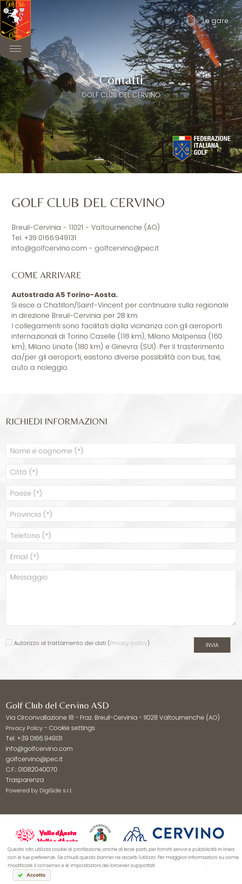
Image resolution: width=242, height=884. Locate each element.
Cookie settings (72, 728)
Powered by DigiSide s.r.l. (39, 790)
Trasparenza (25, 779)
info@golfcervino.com (49, 248)
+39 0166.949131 (50, 237)
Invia (212, 645)
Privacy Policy (24, 728)
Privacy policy (128, 643)
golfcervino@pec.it (127, 248)
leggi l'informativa (181, 865)
